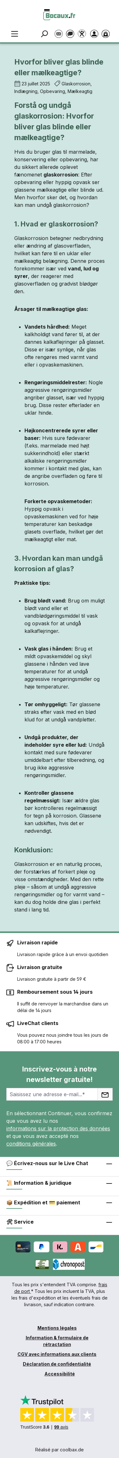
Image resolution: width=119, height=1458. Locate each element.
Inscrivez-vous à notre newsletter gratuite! (59, 1074)
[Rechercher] (45, 33)
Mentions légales (57, 1328)
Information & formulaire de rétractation (57, 1341)
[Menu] (14, 33)
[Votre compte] (95, 33)
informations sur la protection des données (58, 1128)
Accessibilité (59, 1373)
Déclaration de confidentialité (57, 1364)
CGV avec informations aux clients (56, 1354)
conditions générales (31, 1143)
